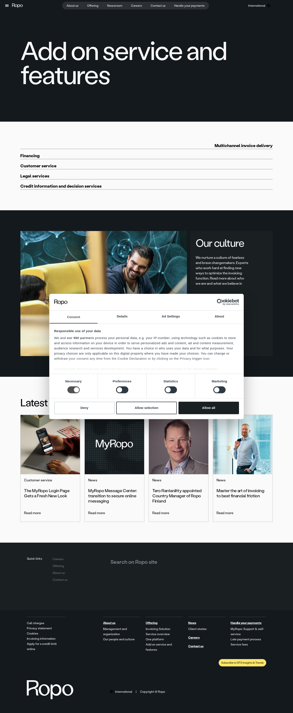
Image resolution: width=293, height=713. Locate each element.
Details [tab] (122, 316)
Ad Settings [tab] (171, 316)
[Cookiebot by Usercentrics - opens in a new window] (220, 302)
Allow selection (146, 408)
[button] (7, 5)
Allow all (208, 408)
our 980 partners (80, 338)
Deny (84, 408)
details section (205, 369)
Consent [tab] (73, 317)
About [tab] (219, 316)
